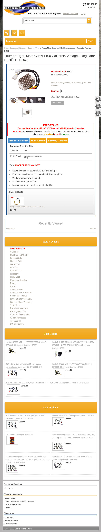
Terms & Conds (10, 499)
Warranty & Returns (57, 140)
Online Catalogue (11, 48)
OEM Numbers (38, 140)
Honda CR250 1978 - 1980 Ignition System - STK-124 (73, 416)
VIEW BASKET (91, 4)
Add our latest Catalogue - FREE (66, 97)
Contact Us (9, 489)
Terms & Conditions (70, 14)
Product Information (18, 140)
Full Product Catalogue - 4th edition (19, 435)
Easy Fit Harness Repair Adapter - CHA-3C (27, 207)
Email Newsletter (11, 524)
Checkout (91, 7)
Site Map (8, 508)
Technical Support (11, 521)
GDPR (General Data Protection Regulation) (20, 502)
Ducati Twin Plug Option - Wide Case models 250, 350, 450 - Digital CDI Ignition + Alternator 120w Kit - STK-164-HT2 (73, 438)
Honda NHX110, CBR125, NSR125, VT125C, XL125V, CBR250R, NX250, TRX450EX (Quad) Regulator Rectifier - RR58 (73, 345)
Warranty (8, 505)
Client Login (9, 518)
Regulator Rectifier (26, 48)
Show (90, 41)
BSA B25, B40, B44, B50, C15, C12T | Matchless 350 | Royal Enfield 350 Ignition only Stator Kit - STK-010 (47, 383)
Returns (18, 505)
